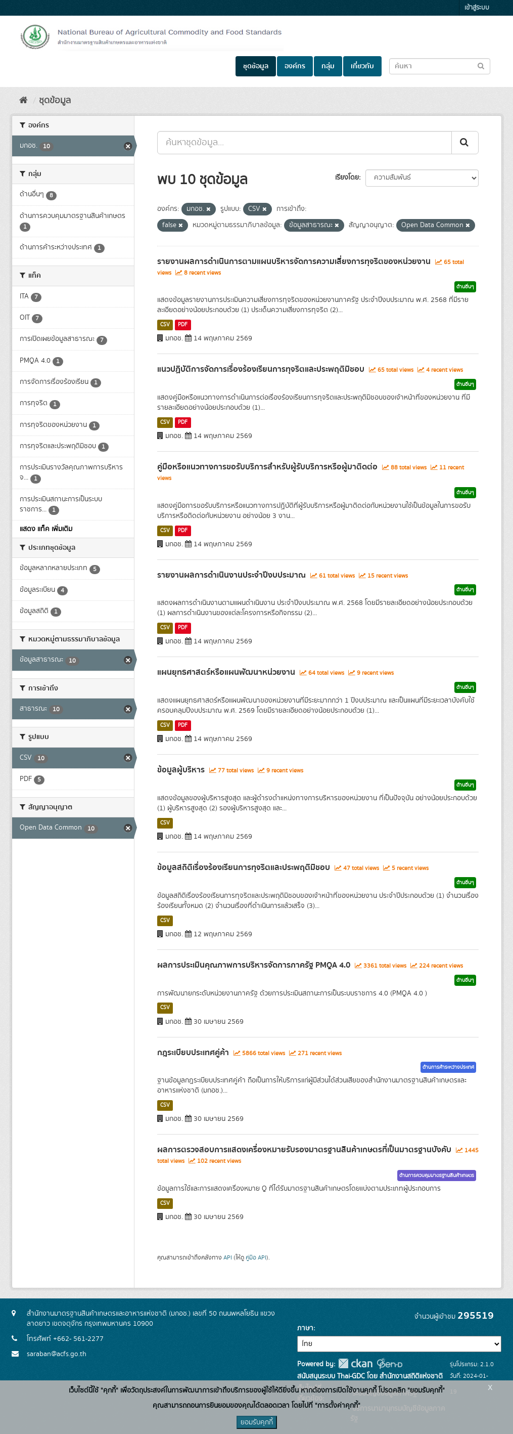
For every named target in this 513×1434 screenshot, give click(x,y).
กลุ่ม (328, 66)
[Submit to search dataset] (481, 65)
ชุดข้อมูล (255, 66)
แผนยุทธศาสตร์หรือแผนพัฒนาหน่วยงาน (226, 672)
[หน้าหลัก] (23, 100)
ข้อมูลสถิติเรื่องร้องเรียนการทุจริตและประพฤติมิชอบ (243, 867)
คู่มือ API (256, 1257)
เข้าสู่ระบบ (476, 8)
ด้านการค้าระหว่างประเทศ (448, 1067)
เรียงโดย (347, 177)
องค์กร (295, 66)
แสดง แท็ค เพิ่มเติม (46, 529)
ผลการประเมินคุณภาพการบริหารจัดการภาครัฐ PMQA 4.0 (253, 965)
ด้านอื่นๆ (465, 286)
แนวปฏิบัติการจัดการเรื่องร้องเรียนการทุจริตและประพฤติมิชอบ (260, 369)
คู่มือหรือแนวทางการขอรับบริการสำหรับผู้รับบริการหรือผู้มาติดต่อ (267, 466)
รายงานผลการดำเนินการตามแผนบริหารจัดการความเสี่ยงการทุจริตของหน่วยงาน (294, 261)
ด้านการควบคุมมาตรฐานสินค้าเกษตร (436, 1175)
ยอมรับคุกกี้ (257, 1422)
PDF (183, 325)
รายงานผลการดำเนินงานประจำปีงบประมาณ (231, 575)
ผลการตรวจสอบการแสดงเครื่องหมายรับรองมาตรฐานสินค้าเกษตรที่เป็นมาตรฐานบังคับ (304, 1149)
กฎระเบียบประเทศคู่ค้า (193, 1052)
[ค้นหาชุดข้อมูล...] (304, 142)
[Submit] (465, 142)
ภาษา (305, 1328)
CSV (165, 325)
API (227, 1257)
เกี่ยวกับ (362, 66)
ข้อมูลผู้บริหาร (181, 769)
